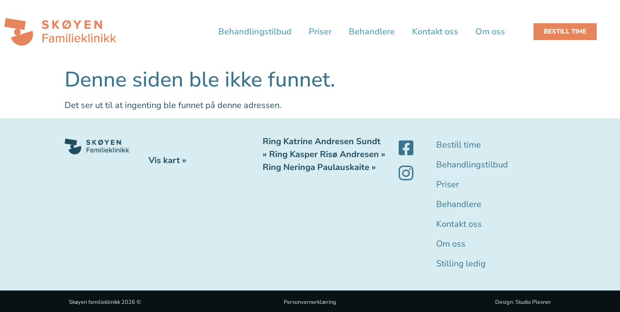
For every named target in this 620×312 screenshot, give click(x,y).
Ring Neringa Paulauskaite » (319, 167)
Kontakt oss (435, 31)
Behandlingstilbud (254, 31)
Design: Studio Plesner (523, 302)
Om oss (490, 31)
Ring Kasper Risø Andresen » (327, 154)
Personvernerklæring (310, 302)
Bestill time (458, 145)
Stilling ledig (461, 263)
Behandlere (372, 31)
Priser (320, 31)
